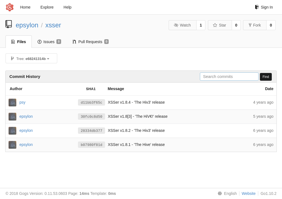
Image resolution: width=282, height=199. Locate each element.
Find (266, 77)
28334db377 (91, 130)
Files (18, 42)
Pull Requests (91, 41)
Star (219, 25)
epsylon (27, 25)
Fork (255, 25)
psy (22, 102)
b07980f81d (91, 144)
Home (25, 7)
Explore (46, 7)
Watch (182, 25)
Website (248, 193)
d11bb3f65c (91, 102)
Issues (49, 41)
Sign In (264, 7)
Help (68, 7)
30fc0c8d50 (91, 116)
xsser (53, 25)
